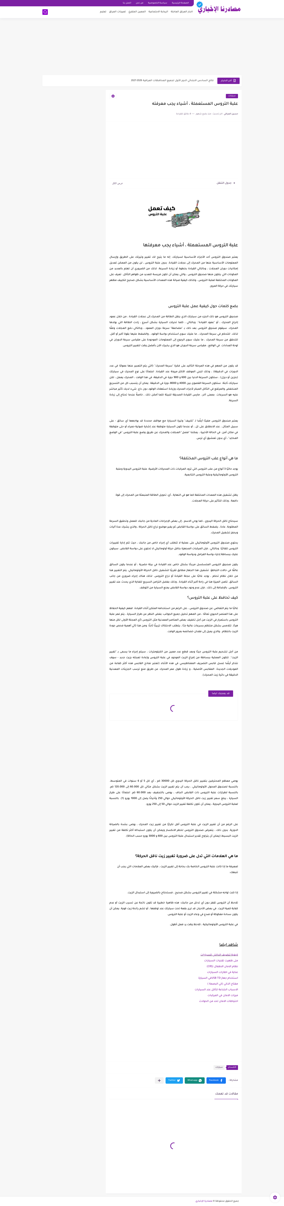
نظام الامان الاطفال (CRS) (222, 966)
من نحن (139, 3)
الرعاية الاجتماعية (158, 11)
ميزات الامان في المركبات (223, 995)
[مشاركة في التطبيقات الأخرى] (159, 1080)
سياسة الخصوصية (157, 3)
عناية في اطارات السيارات (222, 972)
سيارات (232, 96)
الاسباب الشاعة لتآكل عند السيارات (216, 989)
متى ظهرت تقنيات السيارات (221, 961)
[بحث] (45, 12)
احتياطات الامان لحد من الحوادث (218, 1001)
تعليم (103, 11)
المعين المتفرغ (137, 11)
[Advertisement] (142, 47)
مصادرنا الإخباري (203, 1201)
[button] (216, 1080)
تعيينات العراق (117, 11)
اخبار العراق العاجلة (182, 11)
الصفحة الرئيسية (180, 3)
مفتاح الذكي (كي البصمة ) (222, 984)
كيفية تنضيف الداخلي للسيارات (219, 955)
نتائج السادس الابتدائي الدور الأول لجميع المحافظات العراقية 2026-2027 (172, 80)
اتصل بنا (127, 3)
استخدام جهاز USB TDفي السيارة (218, 978)
